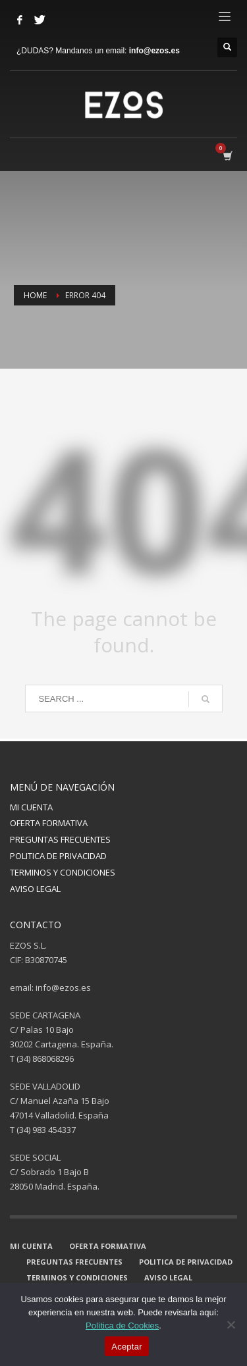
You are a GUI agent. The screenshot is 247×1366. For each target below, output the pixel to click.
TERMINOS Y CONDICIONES (62, 872)
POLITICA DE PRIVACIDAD (58, 856)
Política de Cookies (122, 1325)
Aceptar (126, 1347)
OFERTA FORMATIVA (49, 823)
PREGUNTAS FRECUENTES (60, 839)
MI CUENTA (31, 807)
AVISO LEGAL (35, 889)
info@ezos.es (154, 50)
